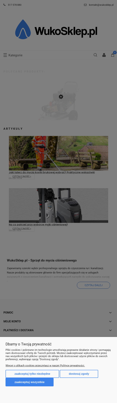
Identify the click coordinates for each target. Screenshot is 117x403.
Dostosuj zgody (79, 373)
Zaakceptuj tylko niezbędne (32, 373)
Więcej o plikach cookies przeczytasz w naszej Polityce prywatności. (45, 365)
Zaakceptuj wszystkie (30, 382)
